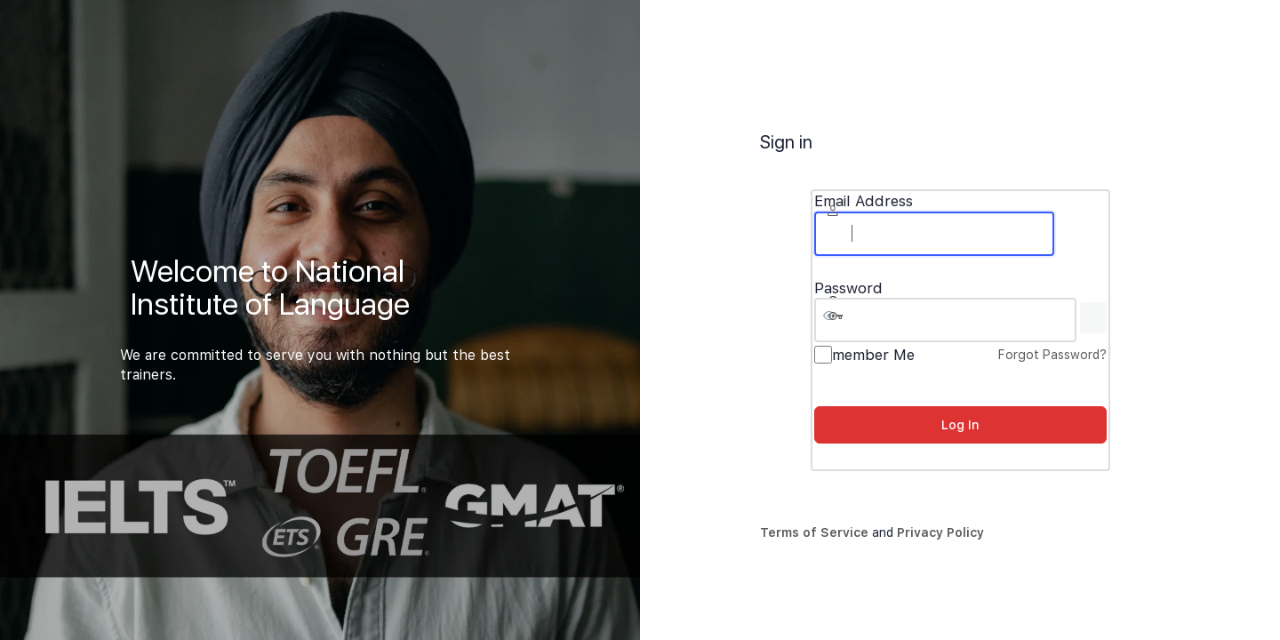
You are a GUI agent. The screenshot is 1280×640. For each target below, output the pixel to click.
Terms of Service (814, 532)
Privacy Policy (940, 532)
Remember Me (864, 355)
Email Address (863, 201)
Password (848, 288)
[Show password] (1093, 317)
